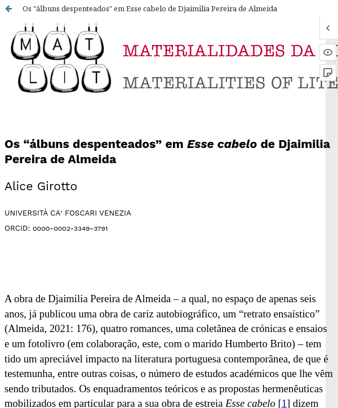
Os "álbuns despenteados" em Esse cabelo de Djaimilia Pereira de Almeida (150, 8)
